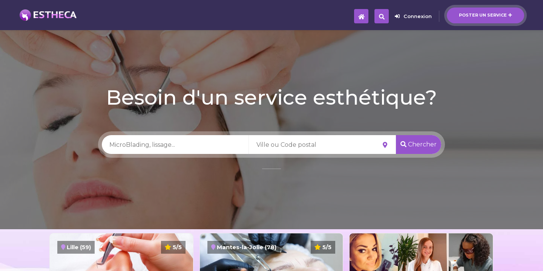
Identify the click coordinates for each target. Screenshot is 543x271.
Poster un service (485, 15)
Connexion (413, 16)
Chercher (418, 144)
